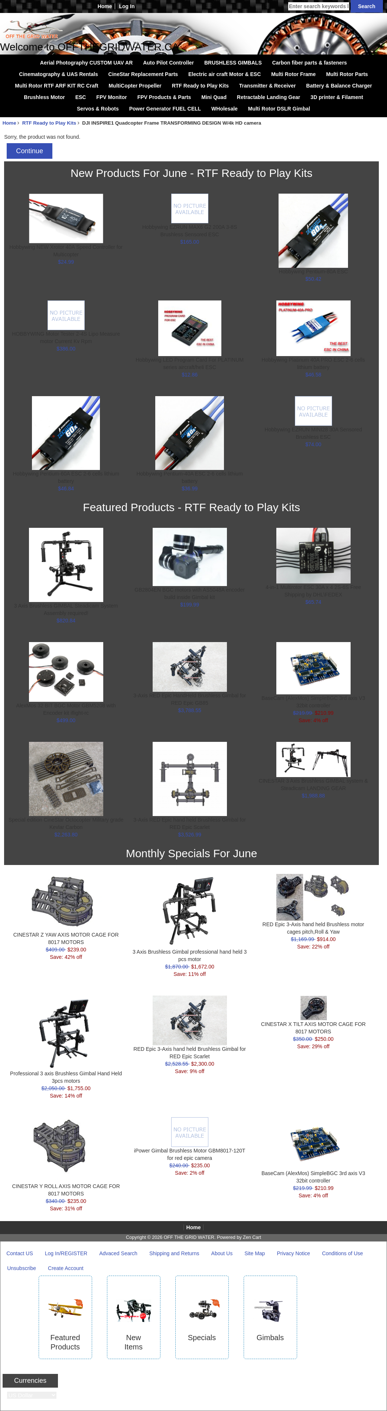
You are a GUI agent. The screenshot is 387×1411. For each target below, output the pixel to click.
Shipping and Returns (174, 1253)
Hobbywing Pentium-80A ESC (313, 271)
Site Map (254, 1253)
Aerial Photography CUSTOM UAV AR (86, 63)
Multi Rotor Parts (347, 74)
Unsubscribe (21, 1268)
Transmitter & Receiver (267, 86)
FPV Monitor (111, 97)
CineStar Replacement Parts (143, 74)
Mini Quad (214, 97)
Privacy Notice (293, 1253)
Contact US (19, 1253)
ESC (80, 97)
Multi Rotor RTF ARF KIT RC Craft (56, 86)
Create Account (66, 1268)
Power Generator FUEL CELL (165, 109)
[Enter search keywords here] (318, 6)
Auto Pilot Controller (168, 63)
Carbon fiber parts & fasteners (309, 63)
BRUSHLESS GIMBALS (233, 63)
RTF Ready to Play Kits (49, 123)
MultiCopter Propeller (134, 86)
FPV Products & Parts (164, 97)
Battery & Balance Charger (339, 86)
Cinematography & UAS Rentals (58, 74)
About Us (222, 1253)
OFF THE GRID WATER (189, 1237)
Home (105, 6)
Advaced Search (118, 1253)
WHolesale (224, 109)
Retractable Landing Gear (268, 97)
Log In (126, 6)
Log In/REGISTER (66, 1253)
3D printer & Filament (336, 97)
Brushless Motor (44, 97)
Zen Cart (252, 1237)
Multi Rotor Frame (293, 74)
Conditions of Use (342, 1253)
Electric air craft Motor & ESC (224, 74)
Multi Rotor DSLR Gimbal (279, 109)
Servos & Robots (98, 109)
